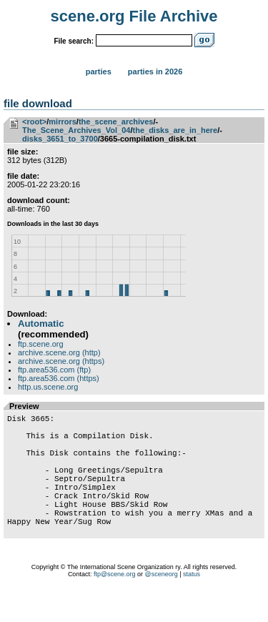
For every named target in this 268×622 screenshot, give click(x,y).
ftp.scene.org (41, 344)
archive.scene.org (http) (59, 352)
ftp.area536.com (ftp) (54, 369)
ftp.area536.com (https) (58, 378)
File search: (74, 41)
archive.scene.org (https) (61, 361)
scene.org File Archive (134, 16)
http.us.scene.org (48, 386)
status (191, 604)
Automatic (41, 323)
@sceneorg (161, 604)
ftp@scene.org (115, 604)
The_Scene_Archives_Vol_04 (76, 130)
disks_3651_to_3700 (60, 138)
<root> (34, 121)
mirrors (62, 121)
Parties (98, 71)
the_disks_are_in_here (175, 130)
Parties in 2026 (155, 71)
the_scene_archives (116, 121)
